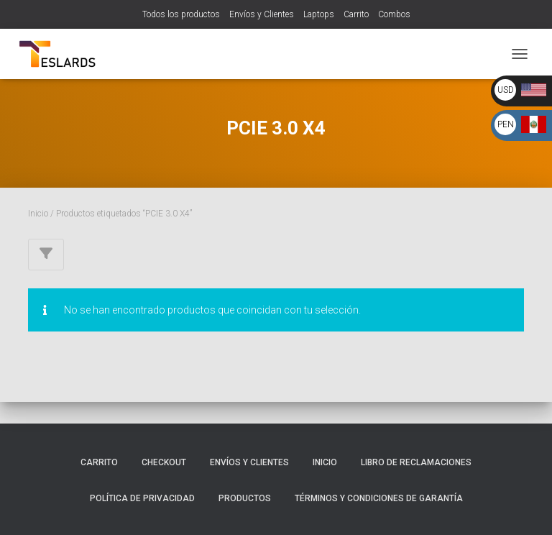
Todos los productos (181, 14)
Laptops (318, 14)
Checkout (164, 462)
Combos (394, 14)
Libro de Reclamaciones (416, 462)
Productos (244, 498)
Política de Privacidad (142, 498)
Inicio (38, 214)
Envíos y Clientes (261, 14)
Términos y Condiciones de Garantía (379, 498)
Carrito (356, 14)
